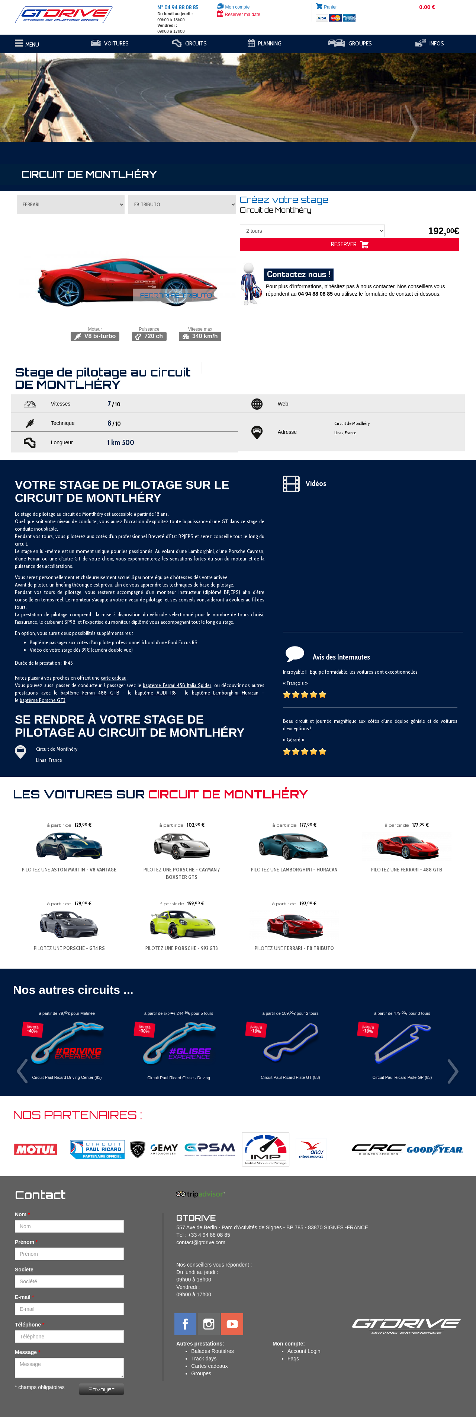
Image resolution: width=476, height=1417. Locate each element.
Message (26, 1352)
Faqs (293, 1359)
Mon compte (233, 7)
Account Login (304, 1351)
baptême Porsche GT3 (42, 700)
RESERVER (350, 244)
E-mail (22, 1297)
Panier (330, 7)
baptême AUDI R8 (155, 692)
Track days (203, 1359)
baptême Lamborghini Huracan (225, 692)
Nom (20, 1214)
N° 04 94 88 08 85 (178, 7)
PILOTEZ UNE (69, 869)
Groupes (201, 1373)
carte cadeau (113, 677)
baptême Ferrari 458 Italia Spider (177, 685)
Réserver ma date (238, 14)
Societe (24, 1270)
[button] (35, 94)
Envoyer (102, 1389)
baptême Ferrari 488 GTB (90, 692)
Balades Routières (212, 1351)
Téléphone (28, 1325)
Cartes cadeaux (209, 1366)
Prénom (24, 1242)
